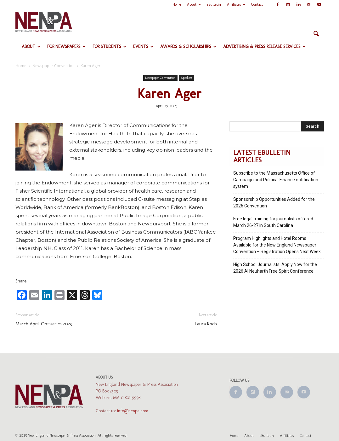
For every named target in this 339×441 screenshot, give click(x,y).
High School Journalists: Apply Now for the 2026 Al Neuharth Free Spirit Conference (275, 268)
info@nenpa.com (132, 411)
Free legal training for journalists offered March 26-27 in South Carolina (273, 222)
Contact (257, 4)
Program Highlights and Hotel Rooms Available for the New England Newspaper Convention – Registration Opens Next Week (277, 245)
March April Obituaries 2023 (43, 324)
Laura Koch (206, 324)
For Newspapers (66, 46)
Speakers (186, 78)
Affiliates (236, 4)
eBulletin (214, 4)
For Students (109, 46)
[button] (316, 34)
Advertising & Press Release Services (264, 46)
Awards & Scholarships (188, 46)
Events (143, 46)
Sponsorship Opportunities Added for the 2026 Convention (274, 202)
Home (176, 4)
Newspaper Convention (160, 78)
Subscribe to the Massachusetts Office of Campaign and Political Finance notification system (275, 180)
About (194, 4)
